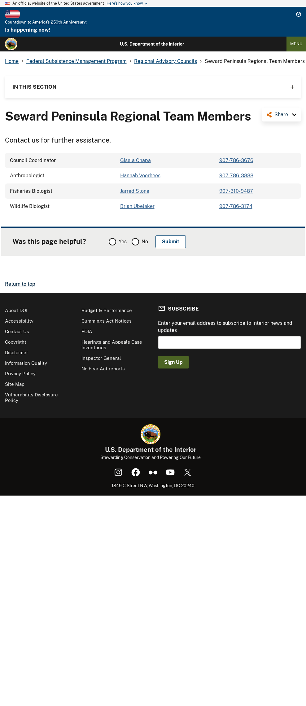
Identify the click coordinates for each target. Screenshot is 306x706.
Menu (296, 44)
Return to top (20, 284)
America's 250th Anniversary (59, 22)
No (145, 242)
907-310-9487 (236, 191)
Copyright (15, 342)
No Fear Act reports (103, 368)
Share (281, 114)
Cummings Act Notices (106, 321)
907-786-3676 (236, 160)
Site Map (14, 384)
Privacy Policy (20, 373)
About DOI (16, 310)
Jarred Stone (134, 191)
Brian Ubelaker (137, 206)
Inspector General (101, 358)
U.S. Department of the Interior (152, 44)
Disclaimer (16, 352)
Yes (123, 242)
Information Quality (26, 363)
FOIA (86, 331)
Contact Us (17, 331)
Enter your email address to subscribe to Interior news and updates (225, 326)
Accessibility (19, 321)
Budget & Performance (106, 310)
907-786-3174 (235, 206)
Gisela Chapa (135, 160)
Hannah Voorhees (140, 176)
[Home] (11, 44)
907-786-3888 (236, 176)
